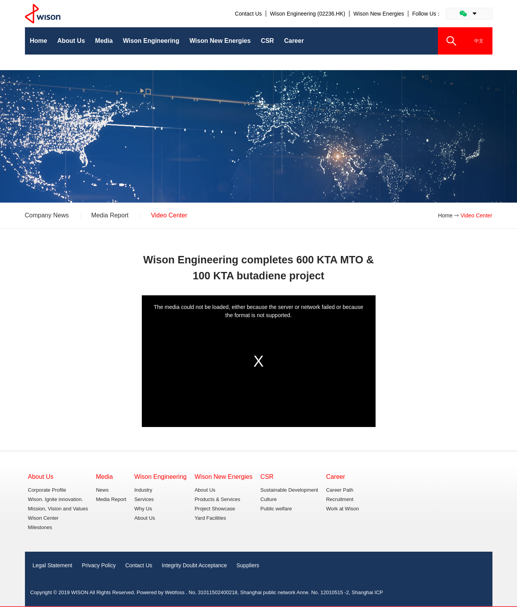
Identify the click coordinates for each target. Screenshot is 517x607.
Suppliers (247, 565)
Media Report (110, 215)
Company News (47, 215)
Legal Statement (52, 565)
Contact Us (248, 14)
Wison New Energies (378, 14)
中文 (478, 41)
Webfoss (174, 592)
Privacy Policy (99, 565)
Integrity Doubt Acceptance (194, 565)
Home (445, 215)
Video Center (169, 215)
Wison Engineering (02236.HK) (307, 14)
